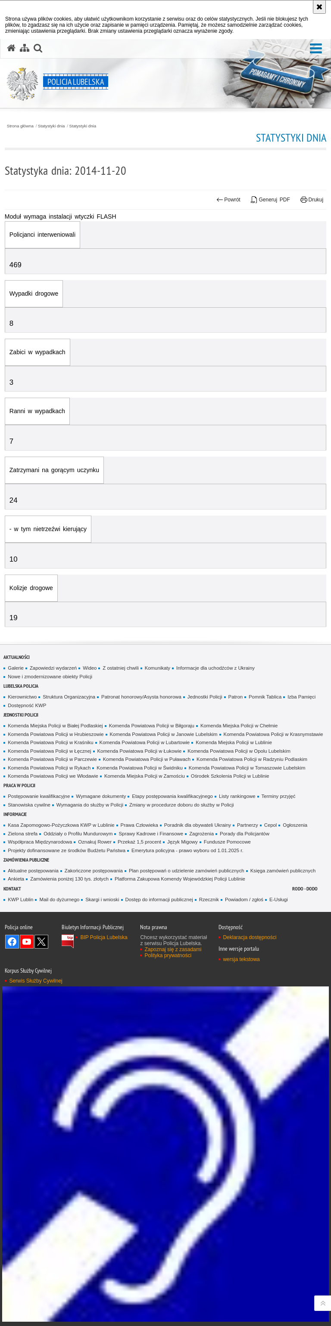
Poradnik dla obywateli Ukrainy (197, 825)
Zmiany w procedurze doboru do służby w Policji (181, 804)
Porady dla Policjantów (244, 833)
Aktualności (16, 657)
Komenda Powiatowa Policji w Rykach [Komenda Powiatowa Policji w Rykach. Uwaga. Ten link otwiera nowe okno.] (49, 767)
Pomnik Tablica (265, 696)
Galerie (16, 668)
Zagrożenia (201, 833)
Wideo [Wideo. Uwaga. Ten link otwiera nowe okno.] (90, 668)
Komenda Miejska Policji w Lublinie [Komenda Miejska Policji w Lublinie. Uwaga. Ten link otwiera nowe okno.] (234, 742)
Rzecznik (209, 899)
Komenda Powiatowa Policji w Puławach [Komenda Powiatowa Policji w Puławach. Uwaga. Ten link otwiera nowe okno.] (146, 759)
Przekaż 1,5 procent (139, 841)
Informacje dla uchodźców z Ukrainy (215, 668)
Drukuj (311, 199)
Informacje (15, 814)
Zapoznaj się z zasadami (172, 949)
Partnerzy (247, 825)
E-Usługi (278, 899)
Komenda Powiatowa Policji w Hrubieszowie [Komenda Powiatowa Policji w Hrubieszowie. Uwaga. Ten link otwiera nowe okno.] (55, 734)
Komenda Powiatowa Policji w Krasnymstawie (273, 734)
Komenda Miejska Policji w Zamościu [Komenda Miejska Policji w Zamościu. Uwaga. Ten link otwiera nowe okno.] (144, 776)
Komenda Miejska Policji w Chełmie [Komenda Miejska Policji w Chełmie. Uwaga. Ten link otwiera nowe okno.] (239, 725)
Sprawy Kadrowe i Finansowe (151, 833)
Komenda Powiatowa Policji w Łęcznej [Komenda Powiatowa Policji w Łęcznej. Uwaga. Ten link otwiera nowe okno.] (49, 751)
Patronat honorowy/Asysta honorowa (141, 696)
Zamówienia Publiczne (26, 859)
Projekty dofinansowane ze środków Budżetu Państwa (66, 850)
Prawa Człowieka (139, 825)
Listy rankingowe (237, 796)
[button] (316, 49)
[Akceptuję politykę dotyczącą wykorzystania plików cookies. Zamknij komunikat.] (319, 7)
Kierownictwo (22, 696)
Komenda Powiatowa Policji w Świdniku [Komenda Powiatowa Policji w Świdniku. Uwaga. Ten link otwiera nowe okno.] (140, 767)
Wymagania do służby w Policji (89, 804)
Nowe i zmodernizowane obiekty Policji (50, 676)
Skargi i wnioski (102, 899)
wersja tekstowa (241, 959)
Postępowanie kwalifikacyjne (39, 796)
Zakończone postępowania (94, 870)
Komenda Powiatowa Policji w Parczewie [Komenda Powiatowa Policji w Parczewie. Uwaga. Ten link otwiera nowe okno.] (52, 759)
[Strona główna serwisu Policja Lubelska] (11, 48)
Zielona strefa (22, 833)
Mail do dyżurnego (59, 899)
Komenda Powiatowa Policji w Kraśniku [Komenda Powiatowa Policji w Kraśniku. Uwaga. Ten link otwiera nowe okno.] (50, 742)
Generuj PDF (270, 199)
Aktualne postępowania (33, 870)
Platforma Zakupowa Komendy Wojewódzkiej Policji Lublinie (180, 878)
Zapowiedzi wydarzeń (53, 668)
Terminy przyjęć (279, 796)
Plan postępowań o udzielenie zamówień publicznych (186, 870)
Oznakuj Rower (95, 841)
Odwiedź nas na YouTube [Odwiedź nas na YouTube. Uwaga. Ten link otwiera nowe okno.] (27, 942)
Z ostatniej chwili (120, 668)
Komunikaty (157, 668)
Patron (235, 696)
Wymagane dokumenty (101, 796)
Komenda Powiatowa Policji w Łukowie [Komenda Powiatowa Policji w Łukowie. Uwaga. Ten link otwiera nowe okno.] (139, 751)
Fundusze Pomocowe (227, 841)
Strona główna (20, 126)
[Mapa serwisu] (24, 48)
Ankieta (16, 878)
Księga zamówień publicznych (283, 870)
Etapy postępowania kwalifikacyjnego (172, 796)
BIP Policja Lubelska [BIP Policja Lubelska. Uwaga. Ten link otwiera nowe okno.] (103, 937)
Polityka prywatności (167, 955)
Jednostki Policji (204, 696)
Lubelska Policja (20, 686)
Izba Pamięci (301, 696)
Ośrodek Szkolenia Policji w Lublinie (230, 776)
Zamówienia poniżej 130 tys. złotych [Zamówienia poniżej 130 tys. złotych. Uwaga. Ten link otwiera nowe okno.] (69, 878)
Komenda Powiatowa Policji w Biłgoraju (151, 725)
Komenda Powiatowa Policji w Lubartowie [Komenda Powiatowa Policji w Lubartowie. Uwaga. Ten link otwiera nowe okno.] (145, 742)
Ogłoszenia (295, 825)
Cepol (270, 825)
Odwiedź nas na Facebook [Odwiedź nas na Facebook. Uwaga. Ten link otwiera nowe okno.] (12, 942)
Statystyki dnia (51, 126)
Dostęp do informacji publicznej (159, 899)
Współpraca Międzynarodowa (40, 841)
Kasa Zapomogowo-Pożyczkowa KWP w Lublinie (61, 825)
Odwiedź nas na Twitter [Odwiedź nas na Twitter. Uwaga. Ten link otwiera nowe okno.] (41, 942)
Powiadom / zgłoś (244, 899)
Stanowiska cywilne (29, 804)
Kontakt (12, 888)
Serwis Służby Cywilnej (35, 981)
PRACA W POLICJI (19, 785)
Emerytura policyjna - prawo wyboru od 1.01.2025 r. (187, 850)
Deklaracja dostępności (249, 937)
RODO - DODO (305, 888)
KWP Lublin (20, 899)
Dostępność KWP (27, 705)
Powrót (228, 199)
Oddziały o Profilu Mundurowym (78, 833)
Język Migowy (182, 841)
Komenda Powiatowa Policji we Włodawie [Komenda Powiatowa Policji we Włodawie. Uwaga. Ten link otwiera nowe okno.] (53, 776)
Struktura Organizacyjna (69, 696)
